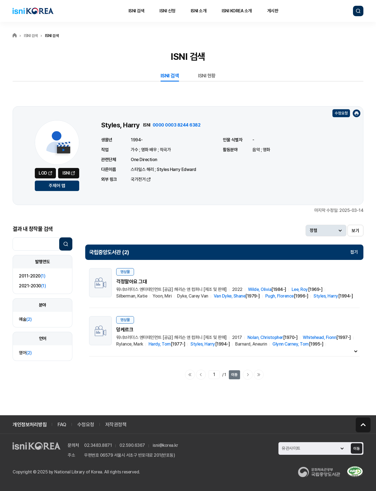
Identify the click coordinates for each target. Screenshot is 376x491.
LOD (43, 173)
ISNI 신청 (167, 10)
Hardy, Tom (160, 344)
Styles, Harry (326, 296)
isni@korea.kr (165, 445)
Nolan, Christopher (265, 337)
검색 (358, 11)
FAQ (62, 424)
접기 (354, 252)
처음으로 (190, 375)
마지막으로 (259, 375)
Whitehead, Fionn (319, 337)
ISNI (66, 173)
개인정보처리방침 (30, 424)
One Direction (144, 159)
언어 (42, 338)
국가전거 (138, 179)
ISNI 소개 (199, 10)
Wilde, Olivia (260, 289)
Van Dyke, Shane (230, 296)
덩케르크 (124, 329)
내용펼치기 (355, 351)
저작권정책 (116, 424)
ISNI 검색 (136, 10)
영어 (25, 352)
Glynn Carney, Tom (290, 344)
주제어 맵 (57, 185)
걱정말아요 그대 (131, 281)
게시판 (272, 10)
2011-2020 (32, 276)
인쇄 (356, 113)
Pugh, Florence (279, 296)
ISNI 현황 (207, 75)
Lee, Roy (300, 289)
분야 (42, 305)
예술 (25, 319)
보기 (355, 230)
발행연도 (42, 261)
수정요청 (341, 113)
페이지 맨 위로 (363, 424)
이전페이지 (201, 375)
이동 (234, 374)
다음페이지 (248, 375)
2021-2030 (32, 285)
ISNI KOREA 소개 (237, 10)
